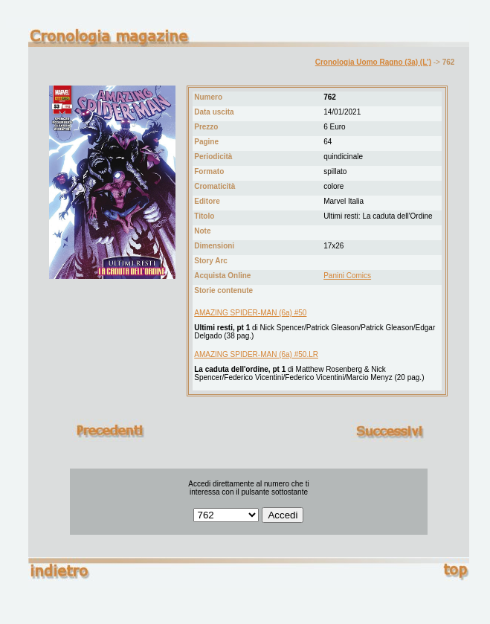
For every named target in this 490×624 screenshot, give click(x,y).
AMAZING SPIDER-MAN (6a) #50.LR (256, 354)
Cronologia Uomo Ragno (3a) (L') (373, 62)
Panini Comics (347, 275)
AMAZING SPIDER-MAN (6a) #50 (250, 313)
